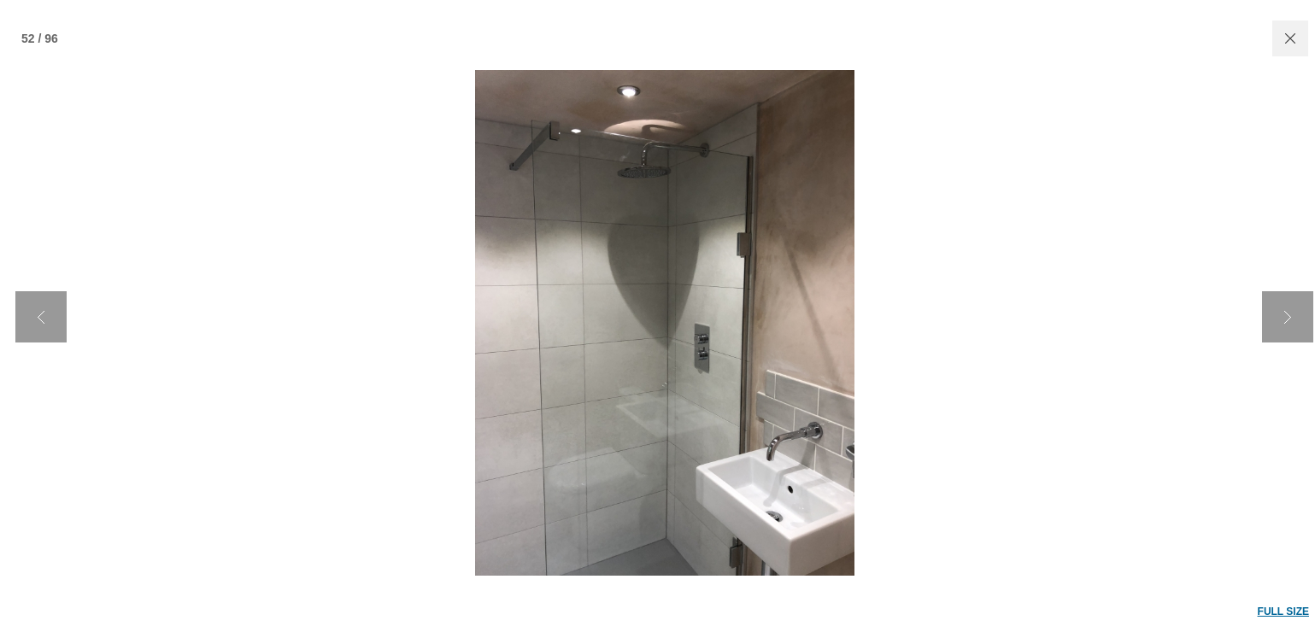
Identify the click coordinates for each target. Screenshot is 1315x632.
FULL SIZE (1283, 611)
